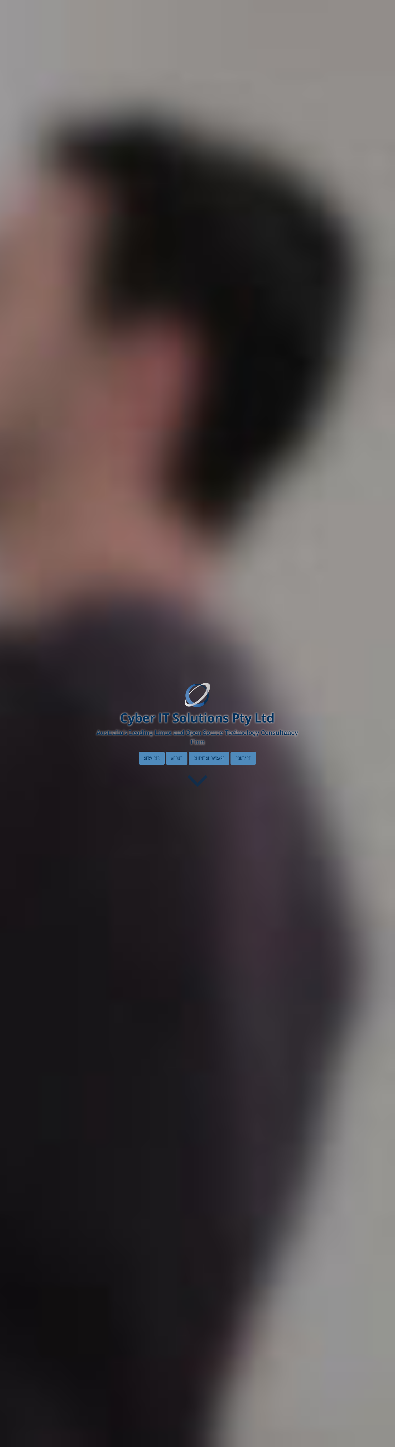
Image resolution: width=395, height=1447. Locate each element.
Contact (243, 758)
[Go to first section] (197, 780)
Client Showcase (209, 758)
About (176, 758)
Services (152, 758)
